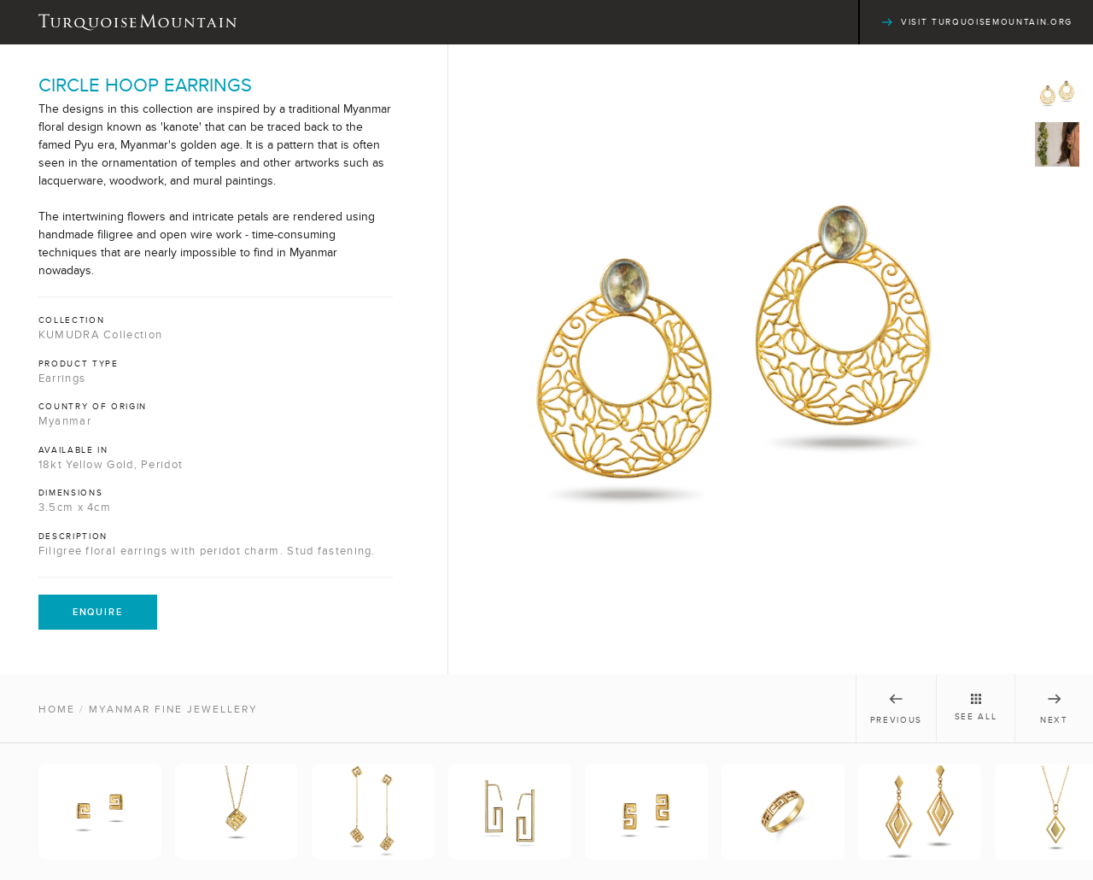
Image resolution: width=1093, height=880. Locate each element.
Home (56, 709)
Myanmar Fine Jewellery (173, 709)
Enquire (98, 612)
